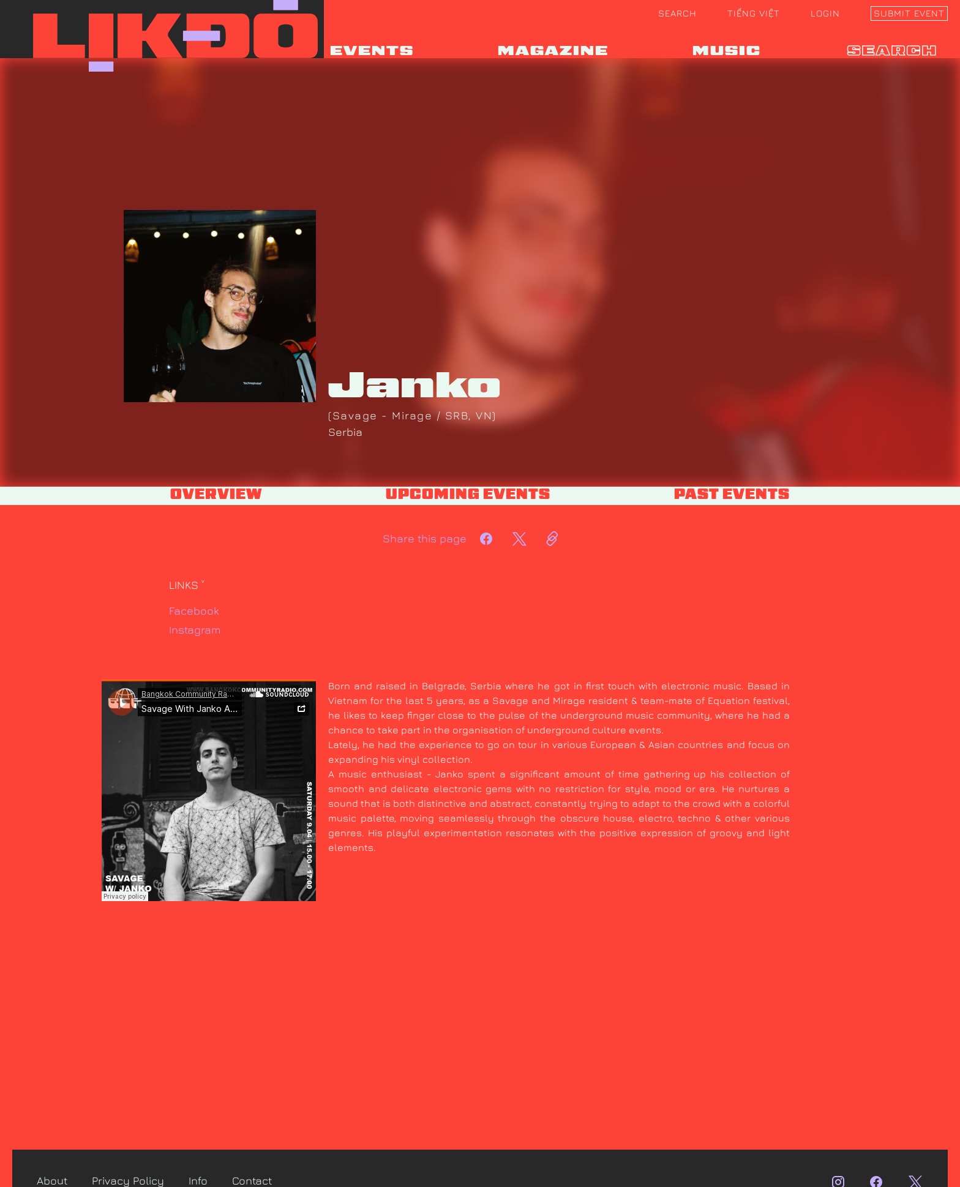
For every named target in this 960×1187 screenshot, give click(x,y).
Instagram (194, 629)
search (892, 52)
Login (825, 13)
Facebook (194, 610)
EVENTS (372, 52)
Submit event (909, 13)
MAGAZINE (553, 52)
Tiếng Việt (753, 13)
